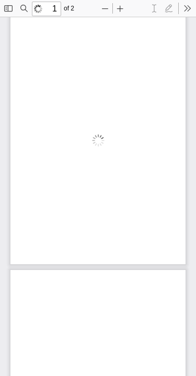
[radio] (154, 8)
